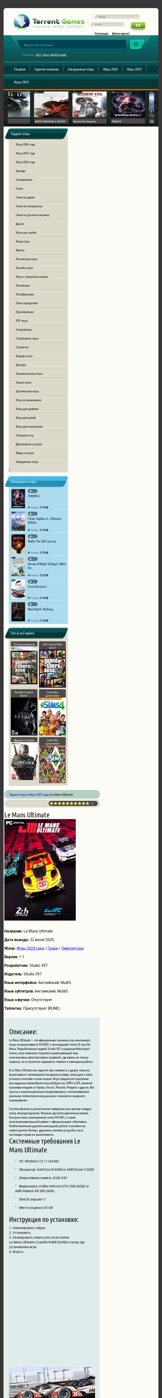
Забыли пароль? (120, 36)
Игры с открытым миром (32, 280)
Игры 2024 (21, 86)
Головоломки (24, 183)
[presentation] (116, 1318)
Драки (20, 227)
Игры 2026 (110, 73)
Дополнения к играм (29, 448)
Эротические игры (27, 395)
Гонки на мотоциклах (29, 210)
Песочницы (23, 289)
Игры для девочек (27, 412)
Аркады (20, 174)
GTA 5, (40, 59)
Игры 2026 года (25, 148)
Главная (19, 73)
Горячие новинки (47, 73)
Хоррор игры (24, 360)
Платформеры (25, 298)
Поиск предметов (27, 307)
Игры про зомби (26, 236)
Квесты (20, 254)
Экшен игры (23, 386)
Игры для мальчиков (29, 430)
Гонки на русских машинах (32, 219)
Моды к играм (25, 457)
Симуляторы (24, 333)
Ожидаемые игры (81, 73)
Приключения (25, 316)
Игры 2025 (134, 73)
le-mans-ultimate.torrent (100, 978)
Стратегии (22, 351)
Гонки (19, 192)
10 (141, 150)
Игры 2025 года (25, 157)
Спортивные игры (27, 342)
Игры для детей (26, 421)
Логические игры (26, 263)
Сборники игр (25, 439)
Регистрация (101, 36)
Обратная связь (56, 1369)
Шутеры (21, 368)
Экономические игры (29, 377)
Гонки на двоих (25, 201)
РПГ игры (22, 324)
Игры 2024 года (25, 166)
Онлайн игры (24, 271)
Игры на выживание (28, 404)
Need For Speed (60, 59)
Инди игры (23, 245)
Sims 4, (47, 59)
